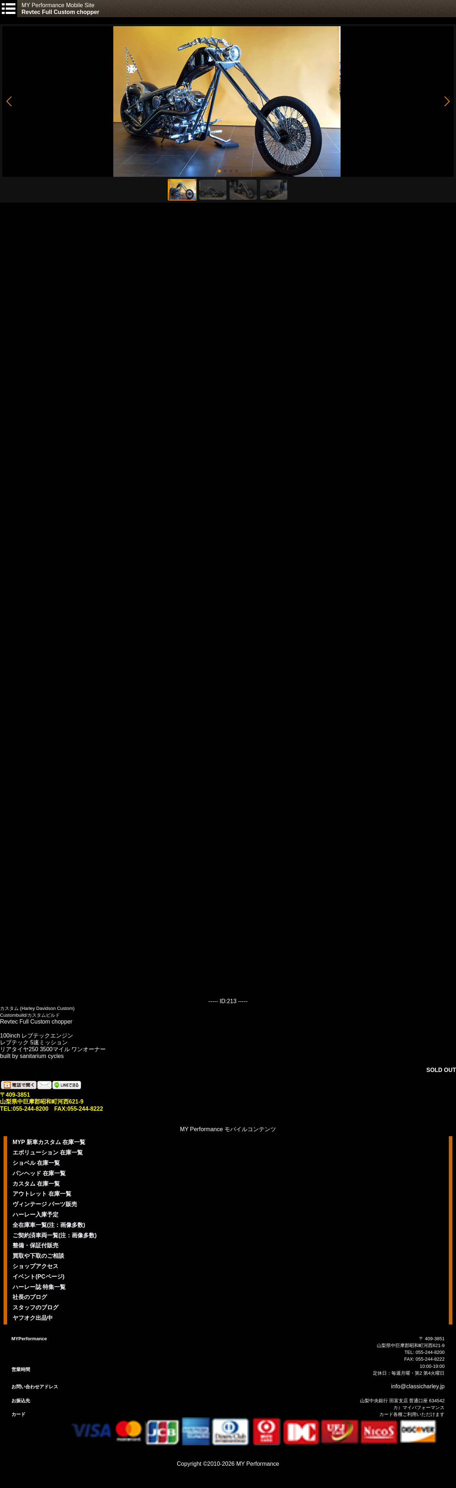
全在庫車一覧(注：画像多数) (49, 1225)
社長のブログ (30, 1297)
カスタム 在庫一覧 (36, 1184)
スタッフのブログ (35, 1307)
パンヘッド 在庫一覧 (39, 1173)
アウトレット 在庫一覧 (42, 1194)
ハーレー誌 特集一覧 (39, 1287)
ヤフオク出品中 (33, 1318)
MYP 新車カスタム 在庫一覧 (49, 1142)
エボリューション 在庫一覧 (48, 1152)
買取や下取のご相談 (38, 1256)
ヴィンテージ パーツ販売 (45, 1204)
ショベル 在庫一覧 (36, 1163)
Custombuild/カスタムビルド (30, 1015)
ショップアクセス (35, 1266)
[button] (9, 101)
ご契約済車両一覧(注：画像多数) (55, 1235)
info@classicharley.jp (418, 1386)
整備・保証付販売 (35, 1245)
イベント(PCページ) (39, 1277)
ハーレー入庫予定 (35, 1214)
